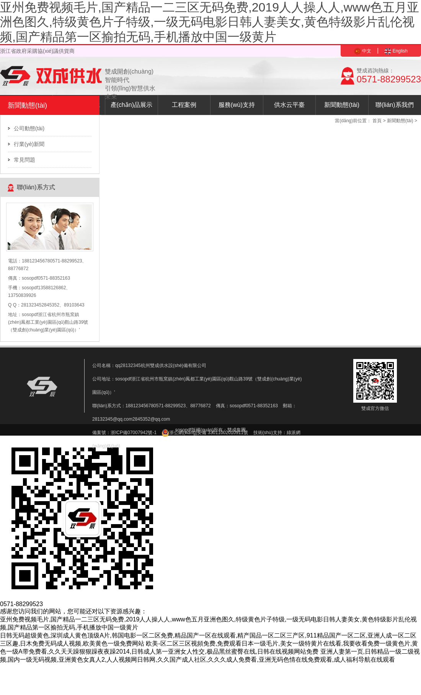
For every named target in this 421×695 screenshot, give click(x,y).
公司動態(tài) (29, 128)
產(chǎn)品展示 (131, 105)
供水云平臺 (289, 105)
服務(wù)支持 (237, 105)
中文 (362, 51)
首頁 (377, 120)
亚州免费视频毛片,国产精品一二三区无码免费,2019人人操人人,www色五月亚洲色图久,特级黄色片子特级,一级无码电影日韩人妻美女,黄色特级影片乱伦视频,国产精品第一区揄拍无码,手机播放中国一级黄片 (209, 22)
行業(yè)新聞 (29, 144)
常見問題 (24, 160)
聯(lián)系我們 (394, 105)
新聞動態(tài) (341, 105)
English (396, 51)
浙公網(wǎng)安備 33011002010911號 (205, 432)
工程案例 (184, 105)
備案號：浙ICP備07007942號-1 (124, 432)
